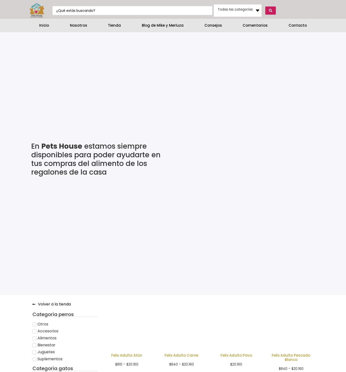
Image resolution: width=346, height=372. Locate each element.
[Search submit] (270, 10)
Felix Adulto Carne (181, 355)
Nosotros (78, 25)
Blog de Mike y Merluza (163, 25)
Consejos (213, 25)
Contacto (298, 25)
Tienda (114, 25)
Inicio (44, 25)
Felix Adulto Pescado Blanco (291, 357)
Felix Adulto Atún (126, 355)
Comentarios (255, 25)
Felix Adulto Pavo (236, 355)
